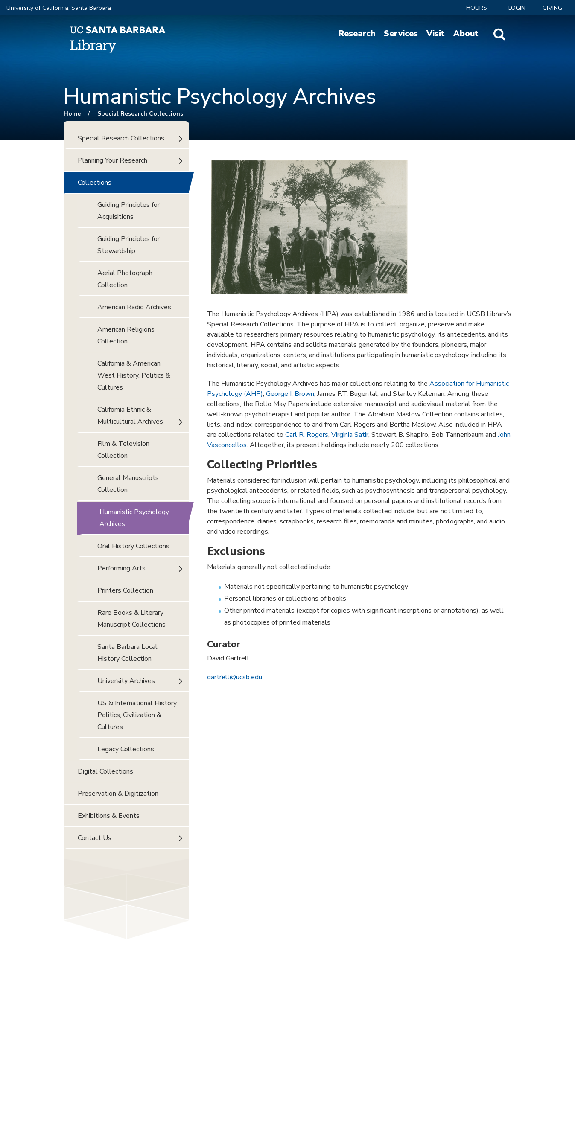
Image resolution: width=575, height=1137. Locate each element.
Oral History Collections (133, 546)
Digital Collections (105, 771)
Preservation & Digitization (118, 793)
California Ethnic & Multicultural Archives (130, 415)
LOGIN (516, 8)
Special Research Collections (140, 114)
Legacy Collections (125, 749)
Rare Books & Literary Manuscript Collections (131, 618)
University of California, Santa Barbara (58, 8)
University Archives (126, 681)
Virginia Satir (349, 434)
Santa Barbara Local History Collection (127, 652)
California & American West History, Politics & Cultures (133, 375)
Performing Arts (121, 568)
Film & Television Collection (123, 449)
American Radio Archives (134, 307)
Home (72, 114)
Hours (476, 8)
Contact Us (94, 838)
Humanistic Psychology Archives (134, 518)
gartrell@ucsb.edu (234, 677)
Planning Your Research (112, 160)
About (466, 33)
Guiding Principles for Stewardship (128, 245)
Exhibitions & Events (109, 815)
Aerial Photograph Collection (124, 279)
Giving (552, 8)
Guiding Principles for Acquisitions (128, 210)
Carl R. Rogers (306, 434)
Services (401, 33)
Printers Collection (125, 590)
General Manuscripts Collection (128, 483)
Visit (435, 33)
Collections (94, 182)
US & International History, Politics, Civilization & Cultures (137, 715)
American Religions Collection (126, 335)
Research (357, 33)
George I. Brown (290, 393)
